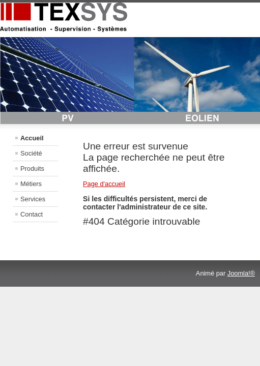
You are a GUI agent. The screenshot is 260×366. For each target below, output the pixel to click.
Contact (31, 214)
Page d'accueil (104, 184)
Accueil (32, 138)
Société (31, 153)
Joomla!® (241, 273)
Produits (32, 168)
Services (32, 199)
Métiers (31, 184)
